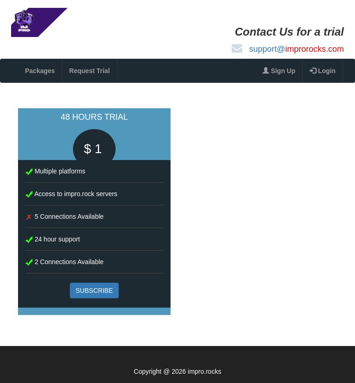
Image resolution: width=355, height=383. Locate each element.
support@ (296, 49)
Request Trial (89, 70)
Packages (40, 70)
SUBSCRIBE (94, 290)
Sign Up (279, 70)
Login (323, 70)
